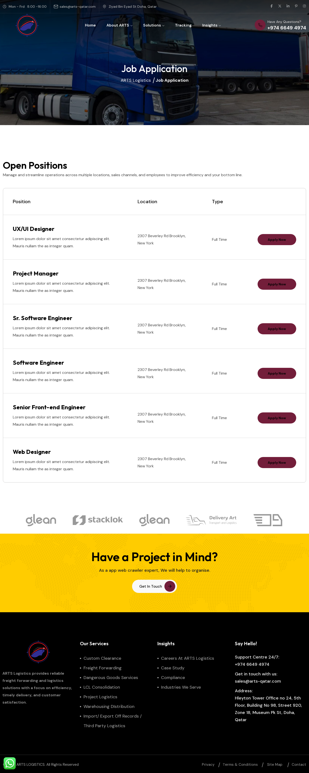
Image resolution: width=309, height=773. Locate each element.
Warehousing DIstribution (109, 706)
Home (90, 25)
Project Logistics (100, 697)
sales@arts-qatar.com (78, 6)
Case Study (172, 668)
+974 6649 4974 (252, 664)
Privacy (208, 764)
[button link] (154, 586)
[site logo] (27, 25)
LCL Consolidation (102, 687)
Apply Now (277, 239)
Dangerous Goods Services (111, 677)
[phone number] (280, 25)
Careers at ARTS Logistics (187, 658)
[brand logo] (41, 524)
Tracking (183, 25)
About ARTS (119, 25)
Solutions (153, 25)
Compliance (173, 677)
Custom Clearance (102, 658)
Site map (274, 764)
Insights (211, 25)
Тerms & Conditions (240, 764)
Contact (299, 764)
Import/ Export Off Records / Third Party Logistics (113, 721)
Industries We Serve (181, 687)
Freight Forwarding (103, 668)
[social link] (271, 6)
